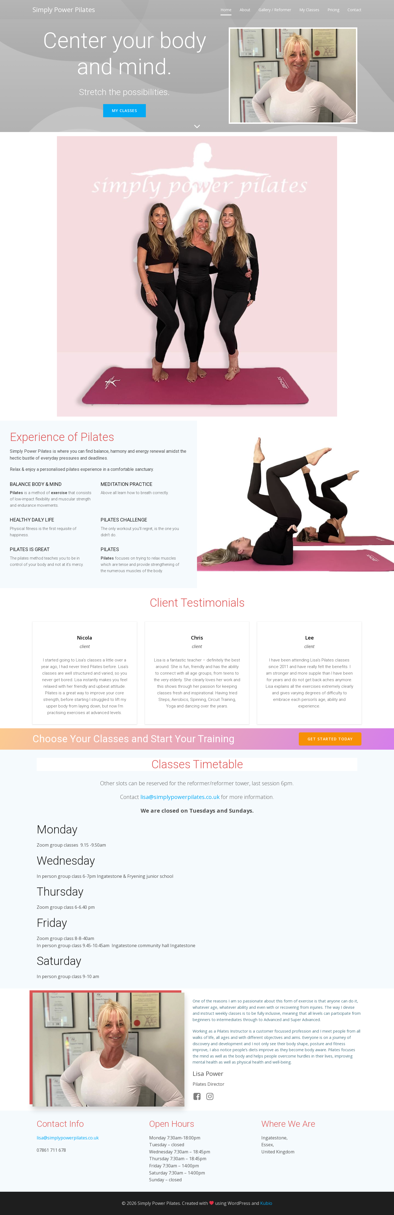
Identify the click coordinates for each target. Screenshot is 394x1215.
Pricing (333, 9)
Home (226, 9)
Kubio (266, 1203)
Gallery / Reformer (275, 9)
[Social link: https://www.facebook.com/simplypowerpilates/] (199, 1096)
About (245, 9)
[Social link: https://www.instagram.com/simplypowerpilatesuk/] (211, 1096)
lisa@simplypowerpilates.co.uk (180, 797)
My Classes (309, 9)
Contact (354, 9)
